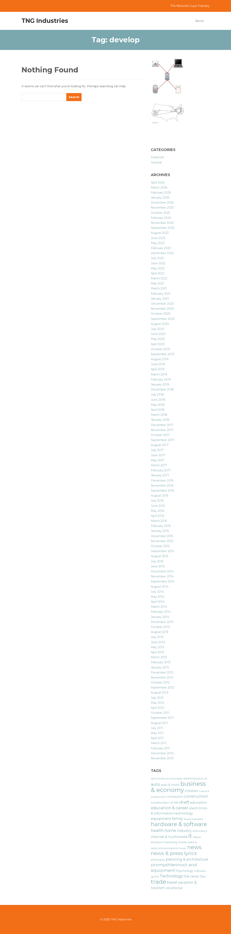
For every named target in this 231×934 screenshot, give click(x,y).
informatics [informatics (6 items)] (200, 831)
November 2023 (162, 223)
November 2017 (162, 430)
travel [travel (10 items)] (172, 882)
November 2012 (162, 677)
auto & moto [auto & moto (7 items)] (170, 785)
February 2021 (160, 293)
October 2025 (160, 213)
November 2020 (162, 308)
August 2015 (159, 556)
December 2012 (162, 672)
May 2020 (158, 339)
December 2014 (162, 571)
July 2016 (157, 500)
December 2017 (162, 425)
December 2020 (162, 303)
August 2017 (159, 445)
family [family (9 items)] (177, 818)
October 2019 (160, 349)
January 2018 (160, 420)
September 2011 (162, 718)
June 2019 (158, 364)
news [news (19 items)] (194, 847)
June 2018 (158, 400)
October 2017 (160, 435)
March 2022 (159, 278)
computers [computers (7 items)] (175, 796)
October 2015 (160, 546)
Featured (157, 157)
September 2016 (162, 490)
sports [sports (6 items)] (155, 876)
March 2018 (159, 415)
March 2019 (159, 374)
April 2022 (157, 273)
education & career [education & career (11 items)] (169, 807)
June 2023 (158, 238)
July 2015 (157, 561)
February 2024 (161, 218)
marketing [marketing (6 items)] (170, 842)
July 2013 (157, 637)
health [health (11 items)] (157, 830)
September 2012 (162, 687)
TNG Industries (44, 20)
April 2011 (157, 738)
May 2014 (157, 596)
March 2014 (159, 606)
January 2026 (160, 197)
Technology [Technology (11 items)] (171, 875)
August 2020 (160, 324)
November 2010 (162, 758)
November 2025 (162, 207)
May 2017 (157, 460)
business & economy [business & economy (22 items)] (178, 786)
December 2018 (162, 389)
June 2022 (158, 263)
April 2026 (157, 182)
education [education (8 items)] (198, 802)
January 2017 (160, 475)
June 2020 (158, 334)
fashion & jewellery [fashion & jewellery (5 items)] (193, 819)
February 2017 (161, 470)
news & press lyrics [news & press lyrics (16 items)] (174, 853)
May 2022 (157, 268)
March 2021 (159, 288)
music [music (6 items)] (182, 848)
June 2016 (158, 506)
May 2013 (157, 647)
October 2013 (160, 627)
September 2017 (162, 440)
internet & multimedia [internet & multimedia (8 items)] (169, 837)
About (199, 21)
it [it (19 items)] (190, 836)
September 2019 (162, 354)
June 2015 (158, 566)
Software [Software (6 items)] (200, 870)
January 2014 (160, 617)
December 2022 (162, 253)
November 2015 (162, 541)
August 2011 (159, 723)
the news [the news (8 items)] (191, 876)
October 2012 (160, 682)
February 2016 (160, 526)
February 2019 (161, 379)
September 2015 (162, 551)
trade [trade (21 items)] (158, 881)
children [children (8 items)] (191, 791)
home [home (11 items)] (170, 830)
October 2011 (160, 713)
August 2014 (159, 586)
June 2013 (158, 642)
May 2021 (157, 283)
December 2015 (162, 536)
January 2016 (160, 531)
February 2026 (161, 192)
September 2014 (162, 581)
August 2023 (160, 233)
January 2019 (160, 384)
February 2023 (161, 248)
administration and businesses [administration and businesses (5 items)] (167, 778)
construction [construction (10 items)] (196, 796)
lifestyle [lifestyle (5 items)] (197, 837)
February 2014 (161, 612)
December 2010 (162, 753)
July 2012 (157, 698)
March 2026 (159, 187)
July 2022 (157, 258)
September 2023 (163, 228)
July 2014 (157, 591)
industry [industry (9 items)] (184, 831)
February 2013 (160, 662)
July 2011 (157, 728)
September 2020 (163, 319)
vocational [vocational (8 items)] (174, 888)
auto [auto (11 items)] (155, 784)
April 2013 (157, 652)
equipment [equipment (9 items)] (161, 818)
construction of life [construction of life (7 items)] (164, 802)
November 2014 (162, 576)
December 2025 (162, 202)
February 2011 (160, 748)
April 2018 (157, 410)
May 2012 (157, 703)
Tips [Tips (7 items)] (203, 876)
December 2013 (162, 622)
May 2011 (157, 733)
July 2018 (157, 394)
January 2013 (160, 667)
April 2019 (157, 369)
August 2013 (159, 632)
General (156, 162)
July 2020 (157, 329)
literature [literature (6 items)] (157, 842)
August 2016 (159, 495)
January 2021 (160, 298)
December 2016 (162, 480)
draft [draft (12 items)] (184, 802)
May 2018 (157, 405)
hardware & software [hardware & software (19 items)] (179, 824)
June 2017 (158, 455)
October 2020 (160, 313)
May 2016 (157, 511)
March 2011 (158, 743)
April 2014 (157, 601)
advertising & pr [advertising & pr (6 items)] (193, 778)
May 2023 (157, 243)
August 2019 (159, 359)
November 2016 (162, 485)
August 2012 (159, 692)
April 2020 (158, 344)
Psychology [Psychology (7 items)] (184, 871)
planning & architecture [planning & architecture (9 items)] (187, 859)
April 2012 (157, 708)
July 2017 (157, 450)
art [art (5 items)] (205, 778)
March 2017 (159, 465)
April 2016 (157, 516)
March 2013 (159, 657)
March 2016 (159, 521)
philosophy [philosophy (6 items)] (158, 859)
